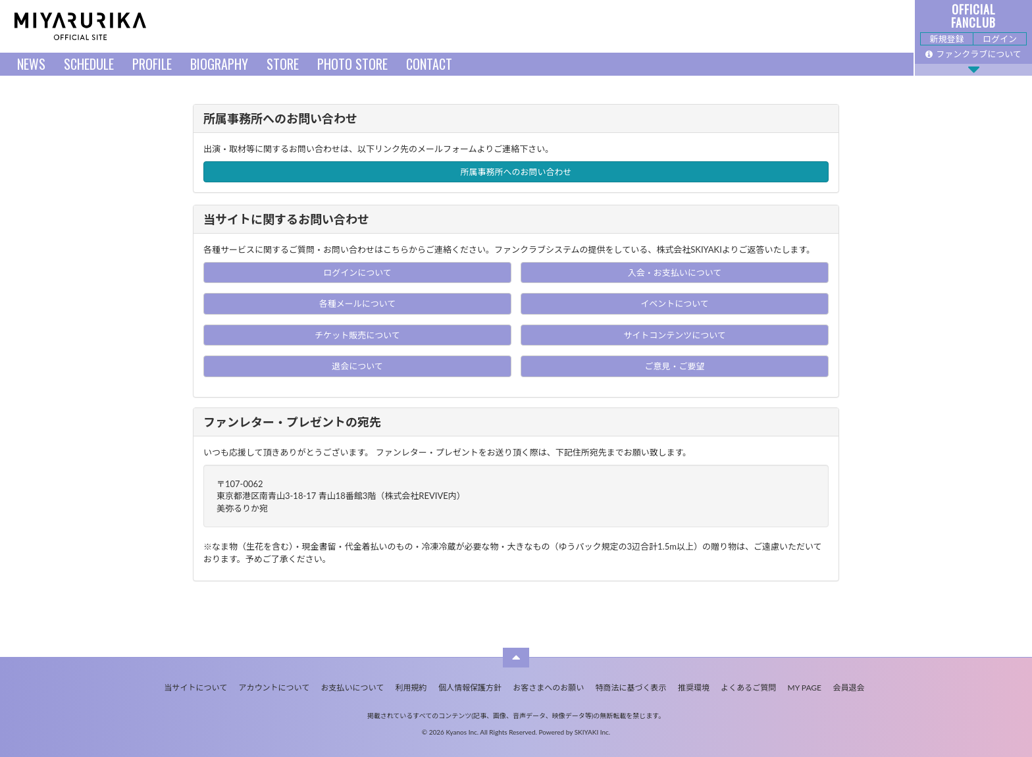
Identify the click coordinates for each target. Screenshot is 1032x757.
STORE (283, 64)
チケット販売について (357, 335)
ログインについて (357, 272)
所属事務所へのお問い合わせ (515, 172)
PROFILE (152, 64)
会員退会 (848, 687)
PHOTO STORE (352, 64)
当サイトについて (196, 687)
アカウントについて (274, 687)
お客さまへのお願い (548, 687)
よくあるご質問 (748, 687)
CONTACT (429, 64)
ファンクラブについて (973, 54)
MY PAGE (804, 687)
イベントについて (674, 303)
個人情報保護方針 (470, 687)
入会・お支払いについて (675, 272)
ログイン (1000, 38)
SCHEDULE (89, 64)
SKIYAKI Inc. (593, 732)
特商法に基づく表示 (631, 687)
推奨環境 (694, 687)
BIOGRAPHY (219, 64)
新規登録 (946, 38)
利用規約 (411, 687)
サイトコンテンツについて (674, 335)
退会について (357, 366)
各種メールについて (357, 303)
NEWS (31, 64)
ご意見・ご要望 (674, 366)
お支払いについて (352, 687)
